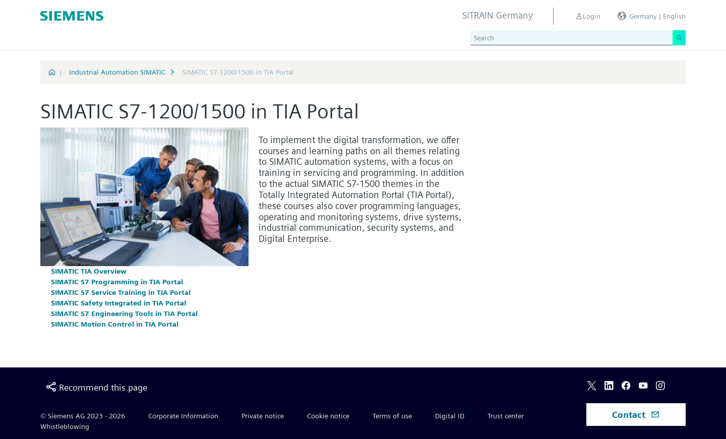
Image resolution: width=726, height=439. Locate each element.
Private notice (262, 416)
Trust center (506, 416)
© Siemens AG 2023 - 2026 (82, 416)
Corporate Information (183, 416)
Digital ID (449, 416)
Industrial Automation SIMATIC (117, 72)
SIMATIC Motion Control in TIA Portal (114, 324)
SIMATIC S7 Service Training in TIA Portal (121, 292)
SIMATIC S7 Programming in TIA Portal (117, 282)
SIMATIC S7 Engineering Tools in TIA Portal (124, 313)
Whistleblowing (64, 426)
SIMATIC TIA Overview (89, 271)
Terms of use (392, 416)
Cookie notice (328, 416)
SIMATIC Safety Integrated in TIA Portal (118, 303)
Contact (636, 414)
